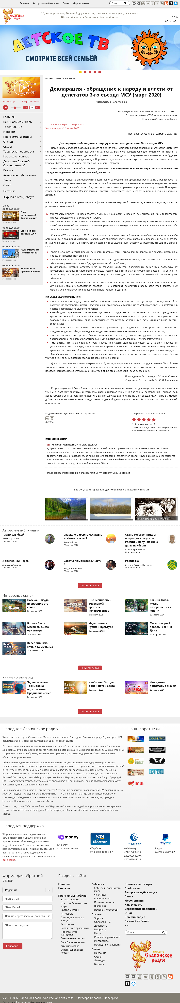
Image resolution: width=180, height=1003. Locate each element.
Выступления (106, 898)
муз (37, 107)
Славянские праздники (75, 925)
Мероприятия (81, 3)
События (102, 884)
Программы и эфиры (17, 136)
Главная (24, 3)
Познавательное (108, 902)
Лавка (66, 3)
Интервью (67, 911)
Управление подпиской (149, 908)
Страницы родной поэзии (76, 944)
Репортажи (67, 921)
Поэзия (8, 170)
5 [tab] (99, 72)
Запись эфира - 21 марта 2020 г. (69, 124)
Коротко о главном (16, 156)
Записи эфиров (70, 899)
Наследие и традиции (111, 944)
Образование (106, 922)
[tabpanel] (90, 47)
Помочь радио (143, 917)
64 (32, 107)
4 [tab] (95, 72)
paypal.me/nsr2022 (165, 852)
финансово (8, 860)
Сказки (102, 956)
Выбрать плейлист (31, 101)
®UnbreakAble (38, 997)
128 (26, 107)
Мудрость (104, 929)
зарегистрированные (167, 427)
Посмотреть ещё (90, 585)
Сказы (7, 146)
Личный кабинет (145, 921)
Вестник (9, 191)
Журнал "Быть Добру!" (18, 197)
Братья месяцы (70, 907)
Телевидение (12, 126)
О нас (7, 185)
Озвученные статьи (73, 932)
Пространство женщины (75, 929)
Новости (9, 131)
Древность (104, 925)
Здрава (102, 918)
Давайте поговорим (73, 936)
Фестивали (104, 894)
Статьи (8, 141)
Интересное (103, 102)
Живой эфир (8, 101)
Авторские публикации (46, 3)
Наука (101, 933)
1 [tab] (80, 72)
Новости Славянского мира (77, 903)
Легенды (103, 960)
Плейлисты (141, 888)
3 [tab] (90, 72)
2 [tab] (85, 72)
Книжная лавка (70, 940)
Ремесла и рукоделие (111, 937)
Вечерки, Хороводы (110, 909)
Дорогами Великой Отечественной (16, 163)
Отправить (12, 946)
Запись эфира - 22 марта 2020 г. (63, 128)
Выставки (104, 906)
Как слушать (141, 904)
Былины (103, 964)
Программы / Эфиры (72, 895)
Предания (104, 953)
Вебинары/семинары (18, 122)
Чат (166, 21)
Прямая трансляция (146, 884)
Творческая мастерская (19, 151)
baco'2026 (8, 997)
